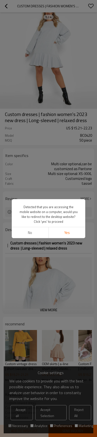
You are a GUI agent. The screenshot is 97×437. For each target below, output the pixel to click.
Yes (67, 57)
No (30, 57)
